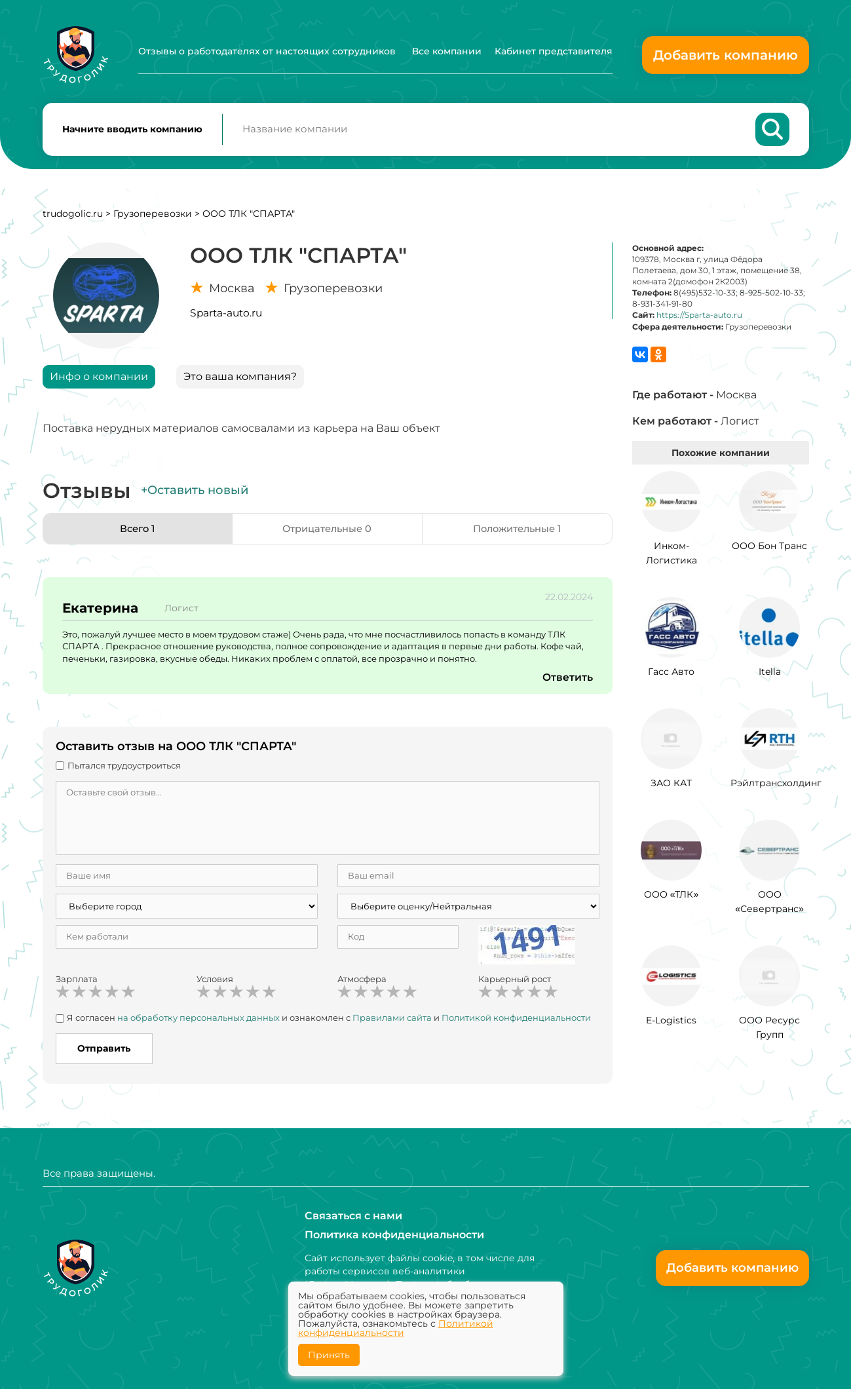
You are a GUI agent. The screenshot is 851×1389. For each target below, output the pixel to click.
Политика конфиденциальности (394, 1234)
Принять (329, 1355)
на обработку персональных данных (198, 1023)
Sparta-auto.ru (226, 317)
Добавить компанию (725, 55)
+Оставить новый (194, 495)
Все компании (447, 51)
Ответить (567, 682)
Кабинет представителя (554, 51)
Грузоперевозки (152, 218)
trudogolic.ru (73, 218)
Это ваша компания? (240, 381)
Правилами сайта (392, 1023)
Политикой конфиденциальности (516, 1023)
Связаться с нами (353, 1215)
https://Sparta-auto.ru (699, 320)
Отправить (103, 1053)
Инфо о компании (99, 381)
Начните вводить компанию (132, 132)
